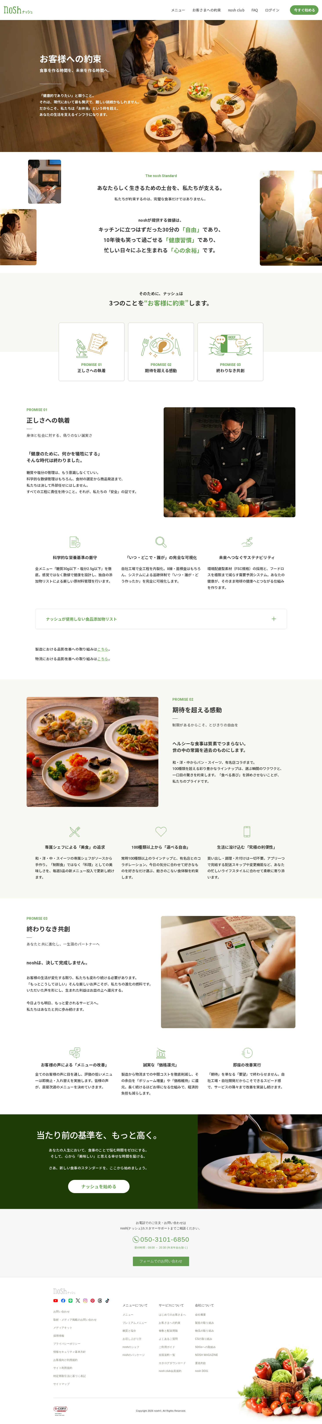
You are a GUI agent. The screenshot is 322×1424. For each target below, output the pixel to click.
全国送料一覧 (167, 1354)
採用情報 (58, 1335)
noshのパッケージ (134, 1354)
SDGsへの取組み (205, 1347)
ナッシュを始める (98, 1186)
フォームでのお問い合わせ (161, 1261)
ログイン (272, 10)
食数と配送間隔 (168, 1330)
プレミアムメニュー (135, 1322)
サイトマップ (61, 1384)
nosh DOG (201, 1371)
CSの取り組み (203, 1338)
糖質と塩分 (129, 1330)
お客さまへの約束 (206, 10)
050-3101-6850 (164, 1239)
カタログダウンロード (172, 1363)
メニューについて (135, 1305)
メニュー (178, 10)
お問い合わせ (61, 1311)
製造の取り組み (204, 1322)
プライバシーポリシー (66, 1343)
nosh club (236, 10)
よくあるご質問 (168, 1338)
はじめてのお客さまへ (172, 1314)
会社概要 (200, 1314)
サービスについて (171, 1305)
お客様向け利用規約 (65, 1360)
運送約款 (200, 1363)
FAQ (254, 10)
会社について (204, 1305)
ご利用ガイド (167, 1347)
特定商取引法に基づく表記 (69, 1376)
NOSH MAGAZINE (206, 1354)
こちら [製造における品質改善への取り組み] (102, 649)
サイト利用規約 (62, 1367)
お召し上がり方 (132, 1338)
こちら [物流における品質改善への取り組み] (102, 659)
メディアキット (62, 1327)
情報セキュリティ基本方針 (69, 1351)
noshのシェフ (131, 1347)
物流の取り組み (204, 1330)
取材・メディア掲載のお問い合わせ (75, 1319)
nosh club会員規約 (170, 1371)
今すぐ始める (304, 10)
